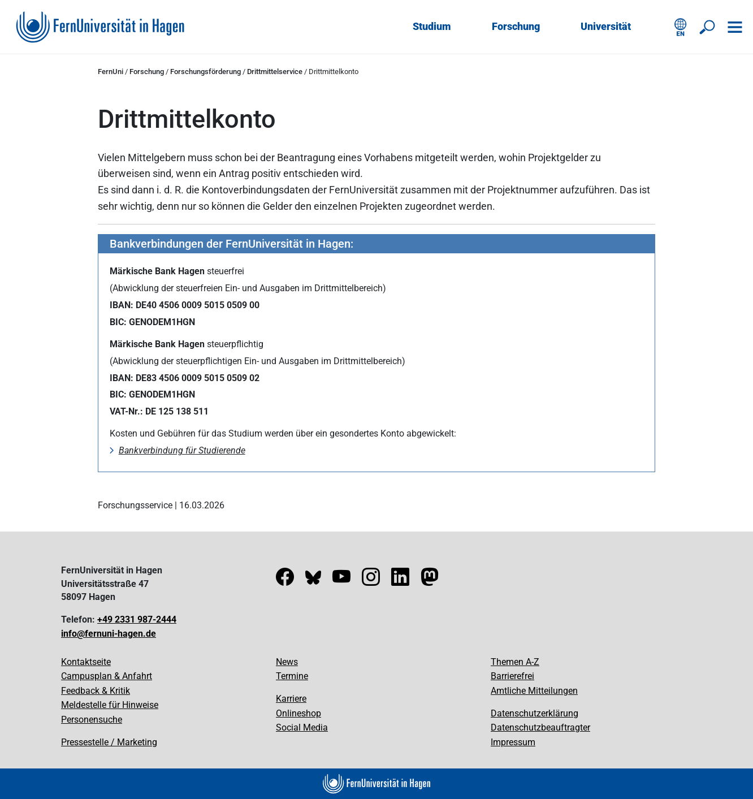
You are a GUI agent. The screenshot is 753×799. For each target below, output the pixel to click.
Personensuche (91, 719)
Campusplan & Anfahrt (106, 676)
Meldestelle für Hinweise (109, 704)
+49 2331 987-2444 (136, 619)
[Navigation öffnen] (735, 27)
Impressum (513, 742)
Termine (292, 676)
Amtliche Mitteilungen (534, 690)
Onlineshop (298, 713)
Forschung (516, 26)
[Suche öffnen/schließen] (707, 27)
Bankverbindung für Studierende (182, 450)
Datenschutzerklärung (534, 713)
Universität (606, 26)
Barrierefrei (512, 676)
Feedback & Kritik (95, 690)
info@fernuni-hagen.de (108, 633)
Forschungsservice (135, 505)
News (287, 662)
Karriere (291, 698)
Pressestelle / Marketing (109, 742)
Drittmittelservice (274, 71)
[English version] (680, 27)
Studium (432, 26)
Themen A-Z (515, 662)
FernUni (110, 71)
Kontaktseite (86, 662)
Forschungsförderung (205, 71)
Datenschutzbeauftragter (540, 727)
